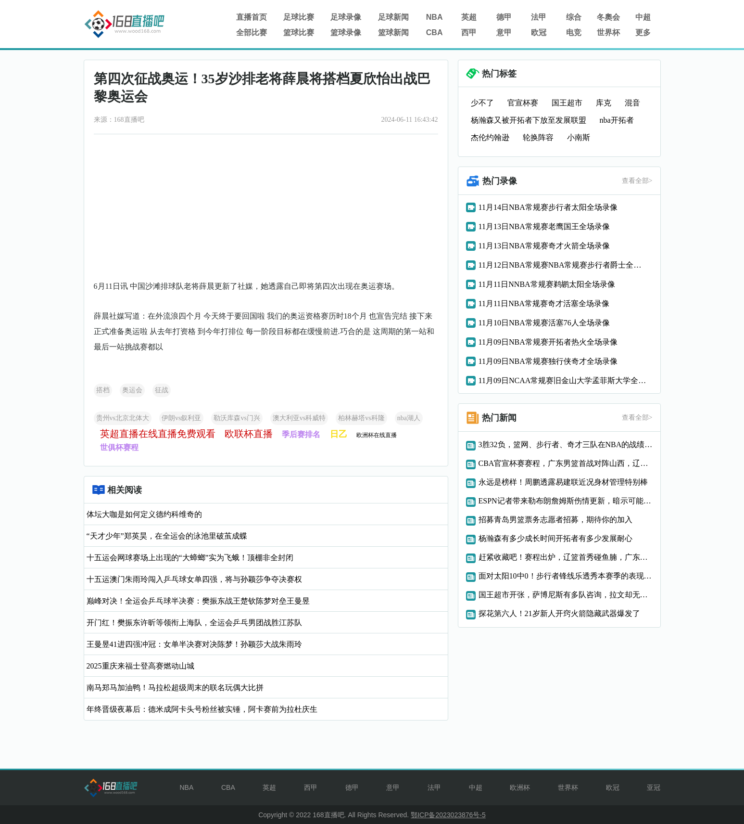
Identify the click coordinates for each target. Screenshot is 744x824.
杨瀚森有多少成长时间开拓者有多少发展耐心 (555, 538)
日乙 (338, 434)
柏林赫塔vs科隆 (361, 418)
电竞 (573, 32)
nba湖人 (408, 418)
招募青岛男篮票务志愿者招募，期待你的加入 (555, 519)
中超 (643, 17)
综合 (573, 17)
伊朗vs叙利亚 (181, 418)
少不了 (482, 103)
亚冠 (653, 787)
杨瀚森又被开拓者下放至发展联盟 (528, 120)
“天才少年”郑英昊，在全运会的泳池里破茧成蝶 (167, 536)
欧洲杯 (520, 787)
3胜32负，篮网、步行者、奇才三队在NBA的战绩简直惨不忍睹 (566, 444)
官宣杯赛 (522, 103)
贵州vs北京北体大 (122, 418)
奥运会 (132, 390)
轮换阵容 (538, 137)
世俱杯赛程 (119, 447)
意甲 (504, 32)
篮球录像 (345, 32)
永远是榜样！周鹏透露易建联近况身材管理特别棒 (563, 482)
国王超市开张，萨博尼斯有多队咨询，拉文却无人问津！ (566, 595)
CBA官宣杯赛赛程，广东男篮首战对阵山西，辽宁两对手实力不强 (566, 463)
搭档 (103, 390)
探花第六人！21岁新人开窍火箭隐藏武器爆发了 (559, 613)
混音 (632, 103)
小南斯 (578, 137)
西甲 (469, 32)
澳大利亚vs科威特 (299, 418)
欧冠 (538, 32)
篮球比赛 (298, 32)
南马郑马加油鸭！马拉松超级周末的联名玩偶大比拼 (175, 687)
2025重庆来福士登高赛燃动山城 (140, 666)
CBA (434, 32)
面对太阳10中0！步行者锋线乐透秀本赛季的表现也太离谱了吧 (566, 576)
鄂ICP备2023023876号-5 (448, 815)
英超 (469, 17)
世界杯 (608, 32)
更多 (643, 32)
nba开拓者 (617, 120)
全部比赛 (251, 32)
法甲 (538, 17)
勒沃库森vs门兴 (237, 418)
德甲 (504, 17)
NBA (434, 17)
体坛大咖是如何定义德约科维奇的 (144, 514)
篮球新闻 (393, 32)
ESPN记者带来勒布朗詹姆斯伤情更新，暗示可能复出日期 (566, 501)
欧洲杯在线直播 (376, 435)
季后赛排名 (301, 434)
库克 (603, 103)
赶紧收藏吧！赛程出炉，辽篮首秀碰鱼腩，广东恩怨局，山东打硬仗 (566, 557)
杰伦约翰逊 (490, 137)
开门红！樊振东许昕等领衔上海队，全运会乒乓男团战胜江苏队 (194, 622)
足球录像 (345, 17)
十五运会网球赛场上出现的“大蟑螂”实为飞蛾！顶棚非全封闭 (190, 558)
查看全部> (637, 180)
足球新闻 (393, 17)
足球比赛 (298, 17)
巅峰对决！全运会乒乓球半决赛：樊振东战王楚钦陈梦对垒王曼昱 (198, 601)
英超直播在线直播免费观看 (157, 433)
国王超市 (567, 103)
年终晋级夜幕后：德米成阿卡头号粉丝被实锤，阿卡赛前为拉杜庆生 (202, 709)
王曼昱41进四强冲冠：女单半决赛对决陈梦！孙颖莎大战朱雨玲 (194, 644)
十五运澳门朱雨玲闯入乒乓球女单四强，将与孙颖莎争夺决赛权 (194, 579)
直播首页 (251, 17)
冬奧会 (608, 17)
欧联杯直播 (249, 433)
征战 (161, 390)
